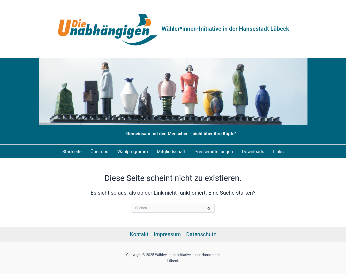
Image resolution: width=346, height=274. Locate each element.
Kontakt (139, 234)
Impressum (167, 234)
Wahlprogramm (132, 151)
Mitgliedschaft (171, 151)
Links (278, 151)
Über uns (99, 151)
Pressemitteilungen (213, 151)
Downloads (253, 151)
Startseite (72, 151)
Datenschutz (201, 234)
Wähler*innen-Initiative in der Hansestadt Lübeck (225, 28)
